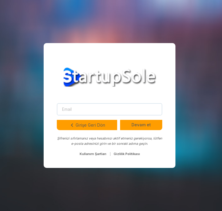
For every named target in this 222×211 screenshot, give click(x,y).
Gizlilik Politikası (127, 154)
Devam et (141, 124)
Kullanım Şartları (93, 154)
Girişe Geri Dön (87, 125)
